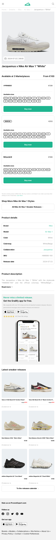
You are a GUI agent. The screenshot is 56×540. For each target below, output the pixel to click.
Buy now (28, 109)
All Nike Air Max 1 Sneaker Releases (28, 207)
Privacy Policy (7, 534)
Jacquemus (48, 250)
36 (10, 134)
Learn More (20, 195)
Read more (7, 287)
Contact (18, 534)
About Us (45, 531)
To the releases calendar (28, 488)
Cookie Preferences (31, 534)
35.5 (5, 134)
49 (39, 101)
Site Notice (35, 531)
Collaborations (23, 531)
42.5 (43, 98)
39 (20, 98)
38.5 (15, 98)
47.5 (38, 137)
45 (15, 101)
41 (34, 98)
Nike (19, 9)
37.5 (5, 98)
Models (12, 531)
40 (24, 98)
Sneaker (12, 9)
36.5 (15, 134)
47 (29, 101)
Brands (4, 531)
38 (10, 98)
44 (6, 101)
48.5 (43, 137)
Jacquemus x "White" (42, 9)
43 (48, 98)
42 (39, 98)
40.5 (29, 98)
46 (24, 101)
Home (4, 9)
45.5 (19, 101)
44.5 (10, 101)
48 (34, 101)
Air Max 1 (27, 9)
